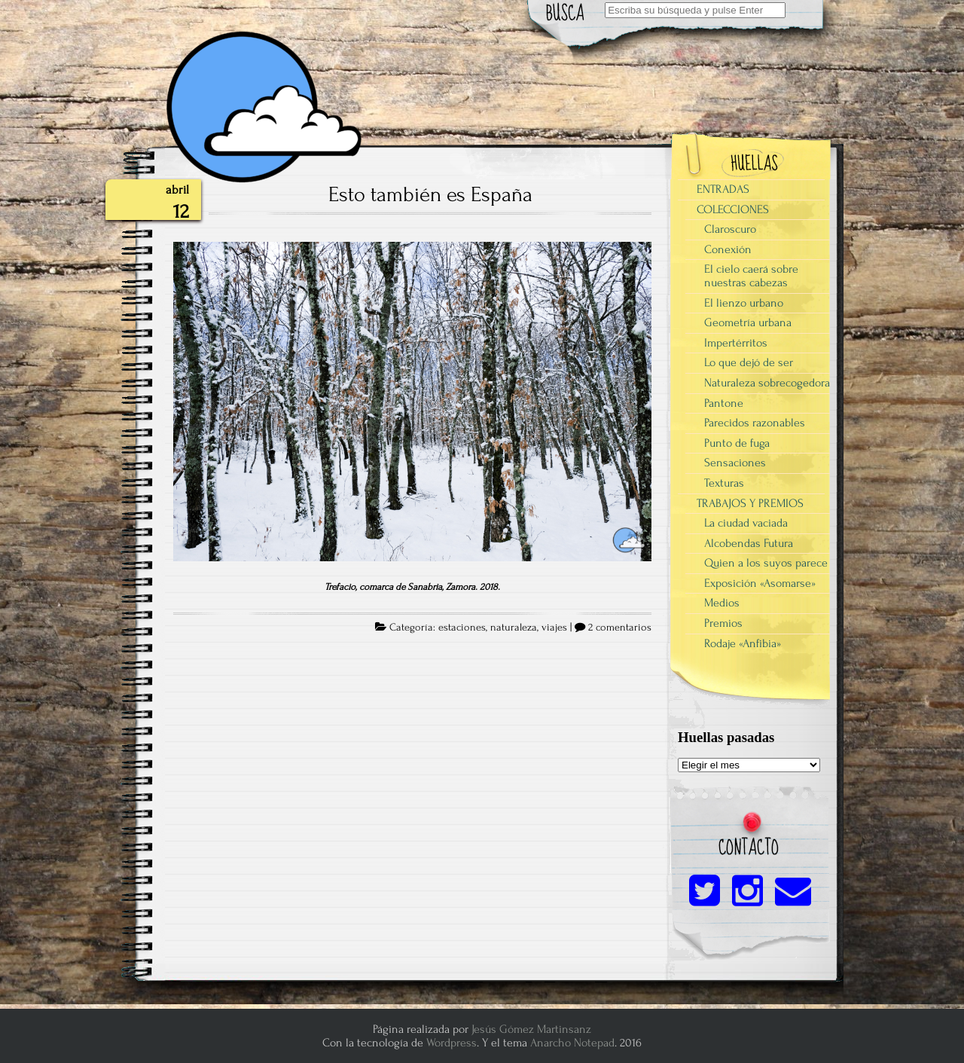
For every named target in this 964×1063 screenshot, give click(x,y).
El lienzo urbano (743, 303)
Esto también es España (430, 194)
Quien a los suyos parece (766, 563)
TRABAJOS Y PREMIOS (750, 503)
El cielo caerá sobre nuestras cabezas (751, 275)
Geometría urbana (748, 322)
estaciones (462, 628)
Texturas (724, 483)
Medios (722, 602)
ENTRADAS (723, 189)
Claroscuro (730, 229)
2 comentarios (619, 628)
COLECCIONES (733, 209)
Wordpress (451, 1042)
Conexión (728, 249)
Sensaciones (735, 462)
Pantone (723, 403)
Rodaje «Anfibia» (742, 643)
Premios (723, 623)
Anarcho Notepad (572, 1042)
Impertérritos (735, 343)
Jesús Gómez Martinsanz (531, 1029)
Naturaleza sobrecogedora (767, 382)
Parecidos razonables (754, 422)
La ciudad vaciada (746, 523)
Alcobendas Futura (748, 543)
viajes (554, 628)
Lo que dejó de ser (748, 362)
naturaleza (513, 628)
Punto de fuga (737, 443)
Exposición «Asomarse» (760, 583)
